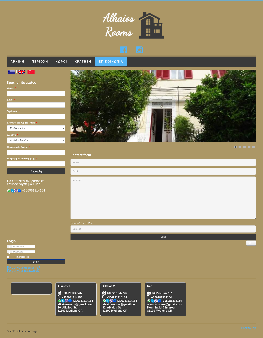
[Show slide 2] (239, 147)
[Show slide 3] (244, 147)
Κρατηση (83, 61)
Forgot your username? (23, 267)
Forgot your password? (23, 270)
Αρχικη (17, 61)
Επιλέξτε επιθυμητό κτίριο (21, 122)
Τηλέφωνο (12, 111)
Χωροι (61, 61)
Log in (36, 261)
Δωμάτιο (12, 135)
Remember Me (21, 256)
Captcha (75, 223)
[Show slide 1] (235, 147)
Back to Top (248, 328)
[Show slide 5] (253, 147)
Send (163, 237)
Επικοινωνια (111, 61)
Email (10, 99)
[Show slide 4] (249, 147)
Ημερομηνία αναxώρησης (21, 158)
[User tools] (251, 243)
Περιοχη (40, 61)
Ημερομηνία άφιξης (17, 147)
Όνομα (10, 88)
